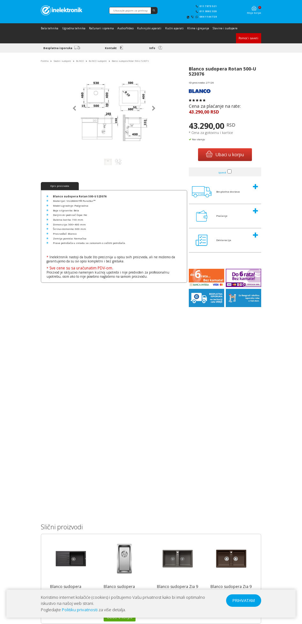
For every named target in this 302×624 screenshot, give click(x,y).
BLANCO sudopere (98, 61)
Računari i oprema (101, 28)
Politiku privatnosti (80, 610)
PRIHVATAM (243, 600)
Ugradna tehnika (73, 28)
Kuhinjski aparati (149, 28)
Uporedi (222, 172)
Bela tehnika (49, 28)
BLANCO (80, 61)
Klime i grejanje (198, 28)
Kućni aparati (174, 28)
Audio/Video (125, 28)
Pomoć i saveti (248, 38)
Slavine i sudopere (225, 28)
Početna (44, 61)
